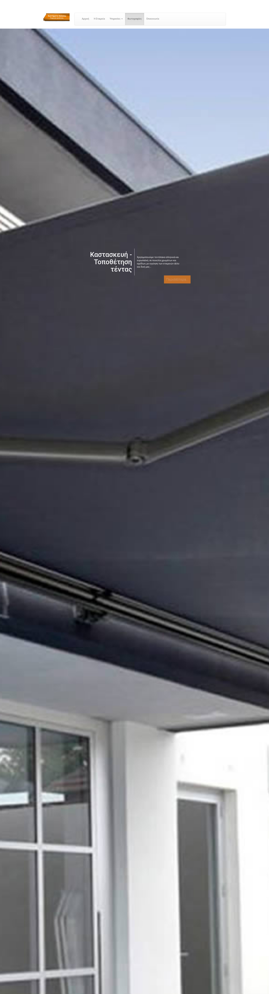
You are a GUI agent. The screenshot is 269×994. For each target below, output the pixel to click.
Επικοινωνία (153, 18)
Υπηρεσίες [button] (116, 18)
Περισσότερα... (177, 279)
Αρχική (85, 18)
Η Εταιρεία (99, 18)
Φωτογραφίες (134, 18)
